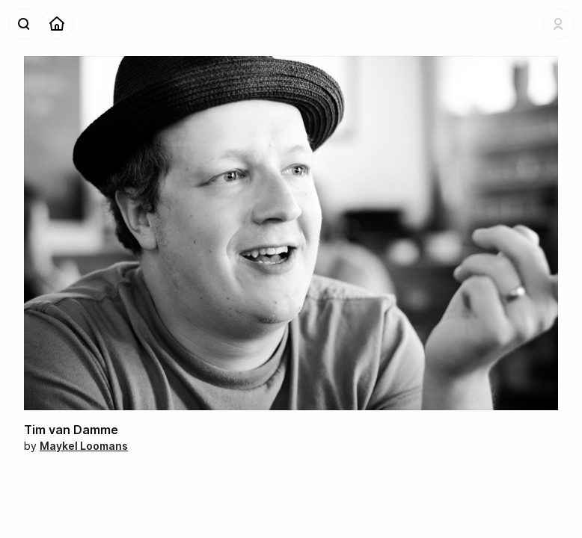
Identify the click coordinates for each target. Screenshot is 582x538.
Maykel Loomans (84, 445)
